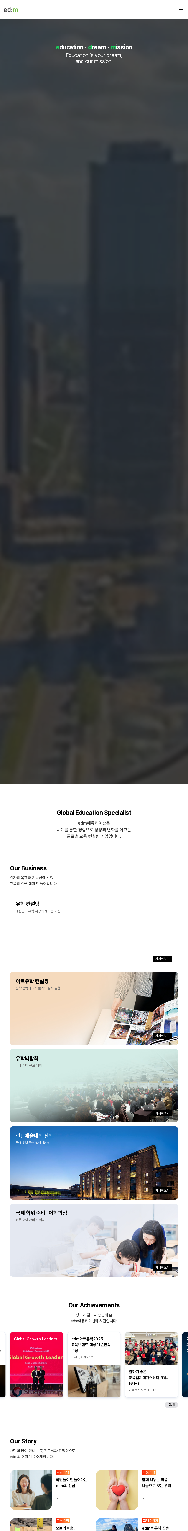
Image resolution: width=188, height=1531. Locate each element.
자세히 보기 (162, 959)
